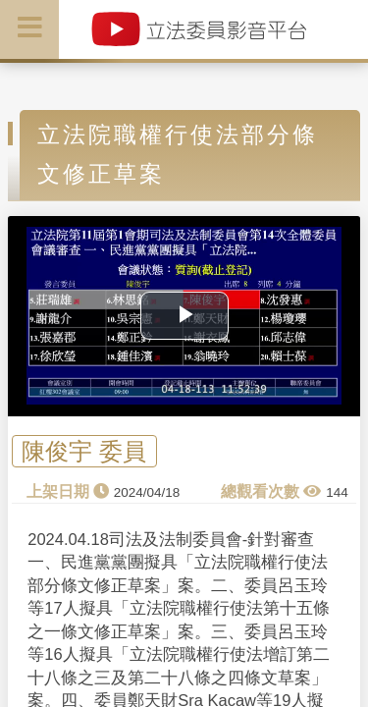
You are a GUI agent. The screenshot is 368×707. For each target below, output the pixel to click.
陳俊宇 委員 (84, 451)
